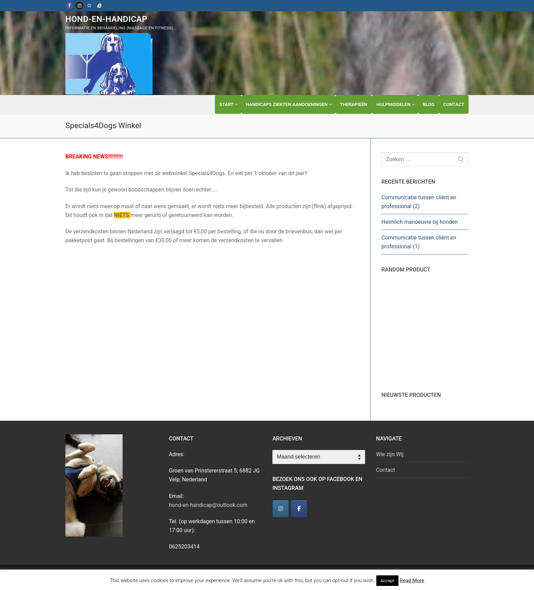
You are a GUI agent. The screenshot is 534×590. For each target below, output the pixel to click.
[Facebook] (69, 6)
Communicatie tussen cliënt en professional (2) (418, 201)
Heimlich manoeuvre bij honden (419, 222)
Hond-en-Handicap (106, 19)
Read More (411, 580)
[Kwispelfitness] (89, 6)
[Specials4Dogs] (99, 6)
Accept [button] (387, 580)
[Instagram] (79, 6)
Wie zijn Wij (390, 454)
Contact (385, 470)
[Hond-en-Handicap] (280, 508)
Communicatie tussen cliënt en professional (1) (418, 242)
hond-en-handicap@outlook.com (208, 505)
